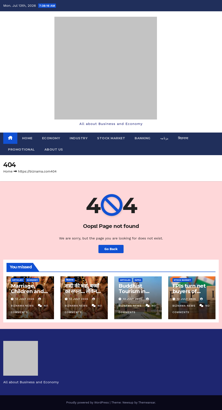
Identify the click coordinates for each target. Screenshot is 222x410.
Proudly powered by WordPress (88, 402)
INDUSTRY (79, 138)
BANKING (142, 138)
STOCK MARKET (111, 138)
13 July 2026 (25, 298)
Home (27, 138)
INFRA (138, 280)
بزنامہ (164, 138)
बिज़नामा (183, 138)
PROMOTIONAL (21, 149)
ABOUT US (53, 149)
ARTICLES (17, 280)
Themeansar (146, 402)
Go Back (111, 249)
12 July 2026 (187, 298)
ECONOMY (51, 138)
